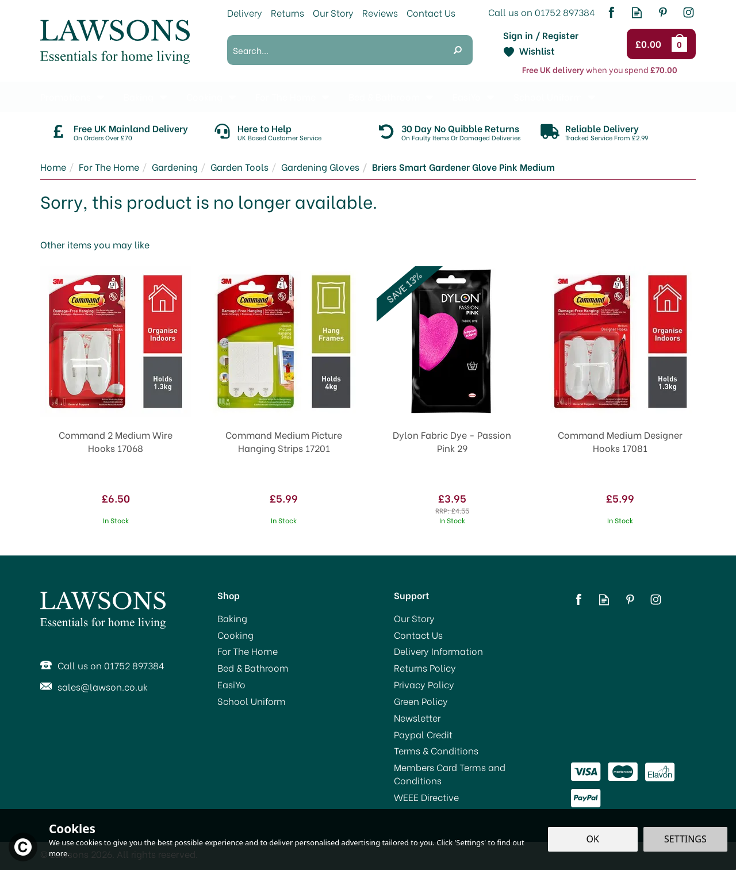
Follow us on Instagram (688, 12)
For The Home (247, 651)
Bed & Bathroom (253, 667)
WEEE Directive (426, 797)
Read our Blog (637, 12)
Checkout (650, 44)
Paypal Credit (423, 734)
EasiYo (231, 684)
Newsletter (417, 717)
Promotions (65, 96)
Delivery (244, 12)
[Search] (335, 50)
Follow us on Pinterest (663, 12)
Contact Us (418, 634)
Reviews (380, 12)
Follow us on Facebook (611, 12)
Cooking (235, 634)
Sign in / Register (540, 35)
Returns (287, 12)
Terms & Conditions (436, 750)
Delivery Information (438, 651)
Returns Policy (425, 667)
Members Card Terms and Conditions (449, 774)
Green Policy (421, 701)
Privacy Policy (424, 684)
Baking (232, 618)
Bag (681, 44)
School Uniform (251, 701)
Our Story (414, 618)
